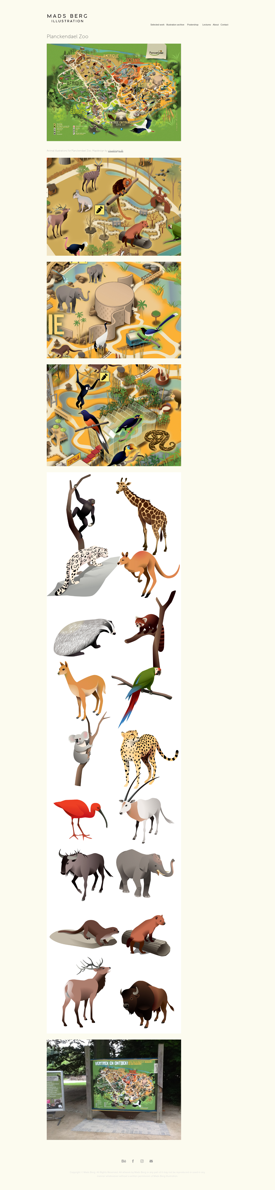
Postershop (193, 24)
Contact (224, 24)
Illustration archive (175, 24)
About (216, 24)
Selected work (157, 24)
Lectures (206, 24)
